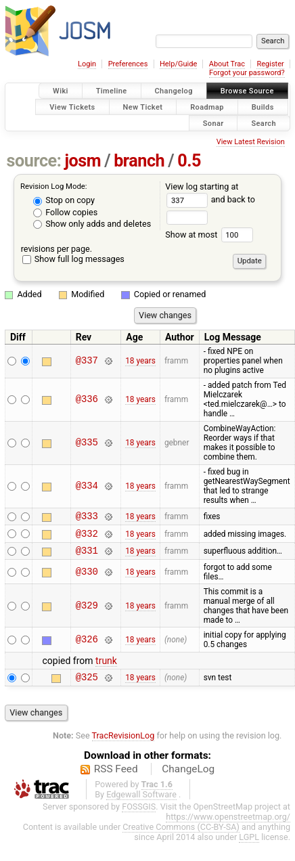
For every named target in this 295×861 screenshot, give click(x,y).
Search (263, 122)
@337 (87, 361)
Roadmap (207, 106)
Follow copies (65, 212)
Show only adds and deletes (92, 224)
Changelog (174, 91)
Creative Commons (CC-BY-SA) (181, 835)
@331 (87, 556)
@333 (87, 517)
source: (34, 161)
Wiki (60, 91)
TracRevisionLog (123, 743)
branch (139, 161)
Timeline (111, 91)
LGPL (249, 845)
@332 (87, 537)
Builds (263, 106)
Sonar (213, 122)
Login (87, 64)
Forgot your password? (247, 72)
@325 (87, 684)
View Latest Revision (251, 141)
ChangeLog (188, 777)
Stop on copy (64, 200)
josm (82, 161)
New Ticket (143, 106)
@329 (87, 611)
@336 (87, 399)
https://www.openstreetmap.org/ (228, 825)
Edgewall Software (141, 802)
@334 (87, 486)
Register (269, 64)
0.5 (189, 161)
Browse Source (247, 91)
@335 (87, 443)
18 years (140, 361)
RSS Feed (116, 777)
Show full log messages (73, 259)
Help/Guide (178, 64)
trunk (106, 666)
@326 (87, 645)
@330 (87, 577)
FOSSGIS (139, 815)
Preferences (128, 64)
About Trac (227, 64)
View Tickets (72, 106)
